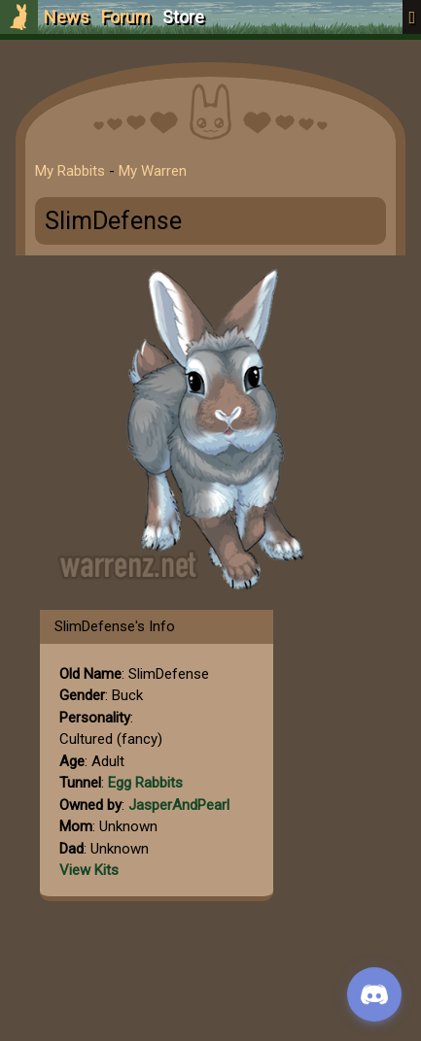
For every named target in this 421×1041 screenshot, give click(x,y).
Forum (126, 17)
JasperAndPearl (178, 805)
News (66, 17)
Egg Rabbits (145, 782)
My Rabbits (70, 171)
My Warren (153, 171)
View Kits (89, 870)
